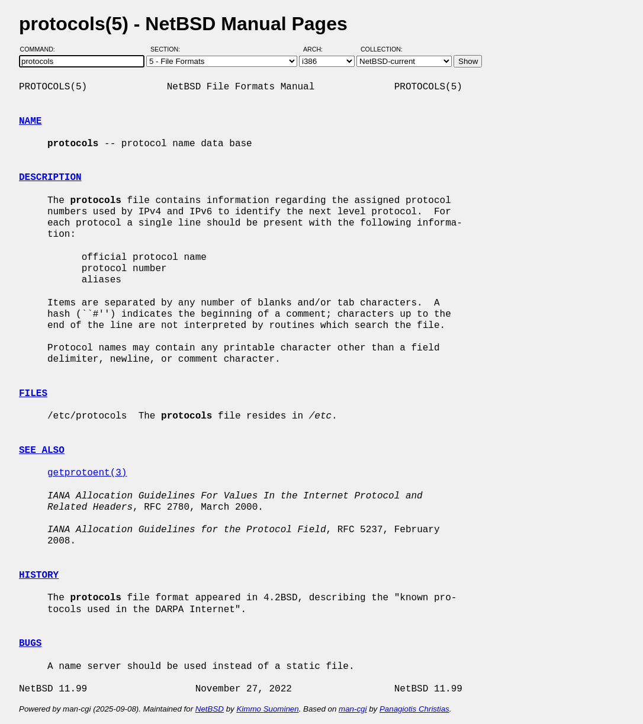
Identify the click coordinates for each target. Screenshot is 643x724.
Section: (167, 49)
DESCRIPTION (50, 177)
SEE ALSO (42, 450)
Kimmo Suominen (267, 708)
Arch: (318, 49)
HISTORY (39, 575)
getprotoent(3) (87, 473)
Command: (41, 49)
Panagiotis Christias (414, 708)
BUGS (30, 643)
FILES (33, 393)
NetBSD (209, 708)
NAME (30, 121)
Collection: (382, 49)
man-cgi (352, 708)
